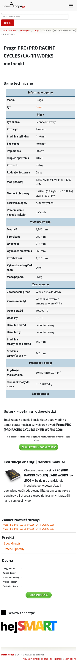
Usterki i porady (14, 549)
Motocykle (25, 30)
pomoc (58, 659)
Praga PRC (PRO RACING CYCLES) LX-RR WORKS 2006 (28, 525)
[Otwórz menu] (71, 5)
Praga (37, 30)
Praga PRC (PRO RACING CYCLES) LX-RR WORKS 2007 (28, 529)
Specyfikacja (12, 543)
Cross (39, 107)
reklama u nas (47, 659)
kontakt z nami (69, 659)
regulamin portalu (31, 659)
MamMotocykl (9, 30)
